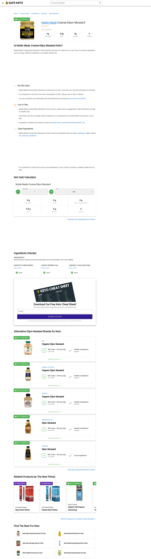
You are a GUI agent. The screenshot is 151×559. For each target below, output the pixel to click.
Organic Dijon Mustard (53, 344)
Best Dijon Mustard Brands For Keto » (82, 470)
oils (20, 136)
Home (16, 13)
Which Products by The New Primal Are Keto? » (78, 519)
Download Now (55, 316)
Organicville (47, 420)
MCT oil (82, 123)
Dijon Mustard (53, 13)
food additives (31, 136)
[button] (74, 192)
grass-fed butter (69, 123)
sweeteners (81, 133)
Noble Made (49, 22)
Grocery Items (24, 13)
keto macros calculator (77, 99)
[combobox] (76, 3)
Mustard (44, 13)
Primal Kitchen (48, 367)
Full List (18, 268)
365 (43, 341)
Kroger (45, 446)
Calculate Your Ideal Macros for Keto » (81, 219)
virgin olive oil (57, 123)
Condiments (35, 13)
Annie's (44, 393)
